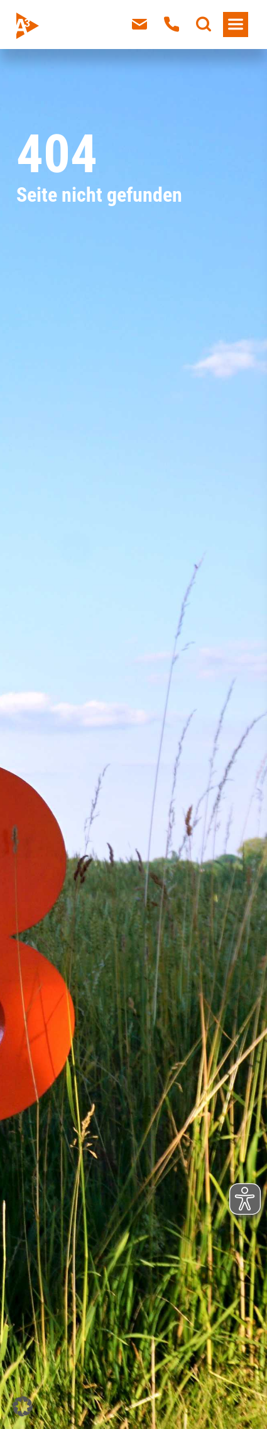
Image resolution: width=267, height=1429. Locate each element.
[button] (22, 1406)
